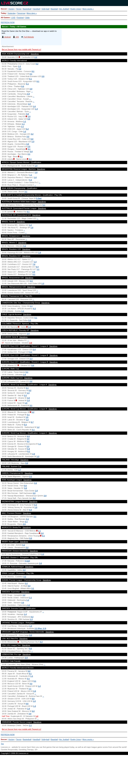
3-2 (32, 134)
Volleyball (45, 9)
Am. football (64, 9)
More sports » (88, 9)
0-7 (32, 422)
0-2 (37, 64)
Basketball (27, 9)
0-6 (25, 486)
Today (3, 13)
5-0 (30, 510)
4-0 (28, 439)
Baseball (54, 9)
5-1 (27, 84)
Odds (27, 18)
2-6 (24, 524)
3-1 (31, 74)
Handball (36, 9)
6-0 (28, 436)
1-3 (19, 66)
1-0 (29, 104)
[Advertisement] (64, 769)
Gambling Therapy (26, 750)
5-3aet (39, 198)
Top (2, 744)
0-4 (30, 180)
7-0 (34, 264)
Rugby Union (75, 9)
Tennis (18, 9)
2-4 (34, 349)
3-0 (31, 89)
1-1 (24, 121)
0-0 (22, 86)
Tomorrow (21, 13)
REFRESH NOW (8, 22)
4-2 (28, 605)
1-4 (28, 334)
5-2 (27, 129)
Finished (20, 18)
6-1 (28, 451)
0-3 (25, 425)
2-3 (31, 359)
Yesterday (12, 13)
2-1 (29, 154)
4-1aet (27, 561)
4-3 (41, 642)
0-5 (31, 281)
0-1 (33, 71)
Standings (35, 54)
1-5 (27, 417)
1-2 (24, 131)
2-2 (35, 57)
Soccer (4, 9)
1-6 (26, 403)
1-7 (19, 470)
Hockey (11, 9)
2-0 (28, 94)
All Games (5, 18)
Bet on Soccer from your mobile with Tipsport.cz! (21, 49)
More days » (32, 13)
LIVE (13, 18)
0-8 (28, 449)
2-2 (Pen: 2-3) (40, 628)
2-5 (43, 76)
